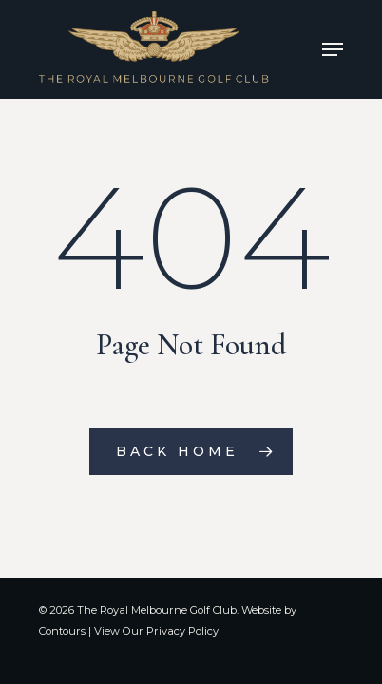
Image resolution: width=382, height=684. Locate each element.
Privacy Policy (182, 630)
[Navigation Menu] (332, 49)
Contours (62, 630)
